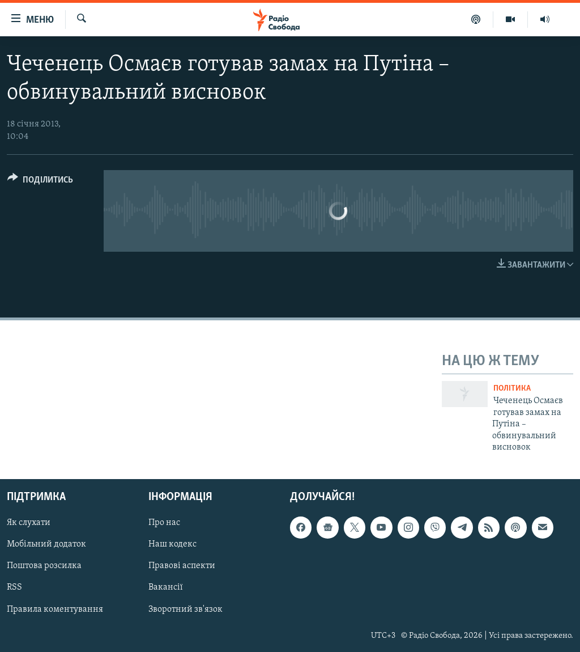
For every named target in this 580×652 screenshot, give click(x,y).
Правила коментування (55, 609)
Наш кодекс (172, 544)
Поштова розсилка (44, 566)
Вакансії (165, 587)
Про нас (164, 523)
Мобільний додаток (46, 544)
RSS (14, 587)
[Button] (40, 181)
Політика (512, 388)
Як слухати (28, 523)
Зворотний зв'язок (185, 609)
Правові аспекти (181, 566)
